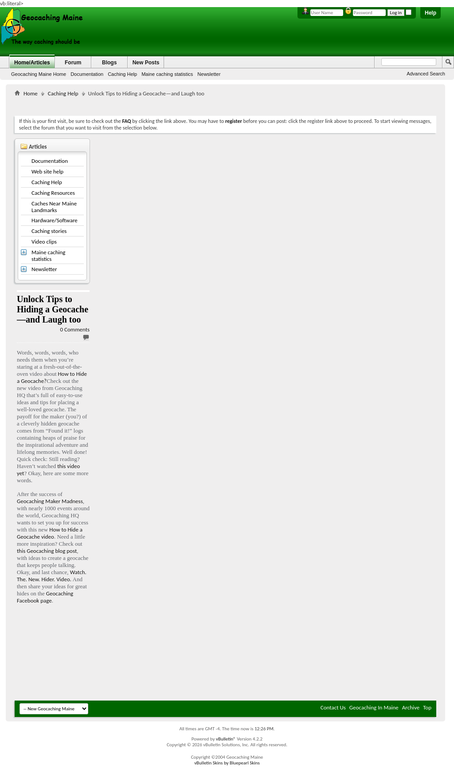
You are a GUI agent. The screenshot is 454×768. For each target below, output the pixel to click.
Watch (77, 572)
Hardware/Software (54, 220)
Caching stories (49, 231)
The (21, 579)
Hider (47, 579)
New (33, 579)
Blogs (109, 62)
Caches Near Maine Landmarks (54, 206)
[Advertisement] (225, 104)
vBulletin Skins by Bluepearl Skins (227, 763)
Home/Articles (32, 62)
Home (30, 93)
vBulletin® (226, 739)
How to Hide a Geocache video (49, 533)
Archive (410, 707)
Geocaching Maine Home (38, 74)
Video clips (44, 241)
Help (430, 13)
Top (427, 707)
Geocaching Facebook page (45, 597)
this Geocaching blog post (47, 550)
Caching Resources (53, 192)
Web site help (47, 171)
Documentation (86, 74)
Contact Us (333, 707)
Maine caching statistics (167, 74)
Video (63, 579)
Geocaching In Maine (374, 707)
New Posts (146, 62)
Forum (73, 62)
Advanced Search (426, 73)
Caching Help (122, 74)
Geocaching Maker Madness (50, 501)
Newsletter (208, 74)
